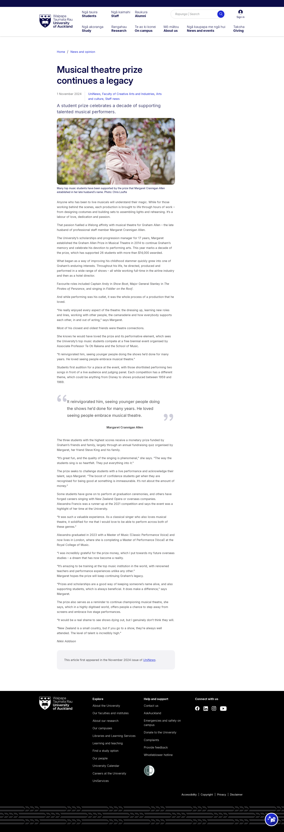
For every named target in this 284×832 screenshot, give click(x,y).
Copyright (207, 794)
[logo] (55, 21)
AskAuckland (152, 713)
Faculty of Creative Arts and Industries (128, 94)
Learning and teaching (108, 743)
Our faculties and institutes (111, 713)
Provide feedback (156, 747)
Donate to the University (160, 732)
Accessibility (189, 794)
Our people (100, 758)
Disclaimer (236, 794)
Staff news (112, 99)
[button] (241, 14)
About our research (105, 721)
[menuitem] (89, 14)
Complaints (151, 740)
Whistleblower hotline (158, 755)
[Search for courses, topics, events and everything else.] (198, 14)
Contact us (151, 705)
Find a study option (105, 750)
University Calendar (106, 766)
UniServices (101, 781)
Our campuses (102, 728)
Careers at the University (109, 773)
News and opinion (82, 52)
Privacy (221, 794)
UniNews (94, 94)
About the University (106, 705)
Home (61, 52)
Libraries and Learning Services (114, 736)
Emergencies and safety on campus (162, 723)
